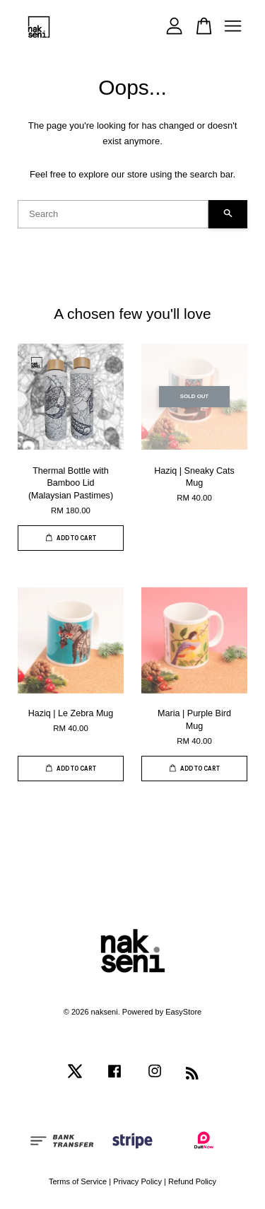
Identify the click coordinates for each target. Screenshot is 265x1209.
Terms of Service (78, 1181)
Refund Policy (192, 1181)
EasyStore (183, 1012)
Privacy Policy (137, 1181)
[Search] (113, 214)
